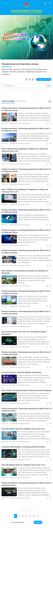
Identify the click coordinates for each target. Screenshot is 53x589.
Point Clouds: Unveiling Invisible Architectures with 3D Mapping (26, 390)
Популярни (21, 101)
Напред (38, 522)
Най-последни (8, 101)
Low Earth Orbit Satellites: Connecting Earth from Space (23, 447)
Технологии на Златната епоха (20, 123)
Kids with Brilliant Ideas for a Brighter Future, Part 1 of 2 (23, 465)
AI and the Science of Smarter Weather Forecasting (21, 372)
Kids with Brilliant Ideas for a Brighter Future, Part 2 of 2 (23, 429)
